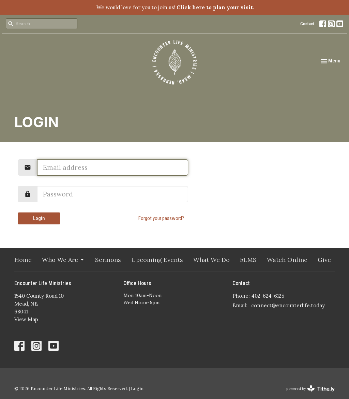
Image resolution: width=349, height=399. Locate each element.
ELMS (248, 260)
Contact (307, 23)
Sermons (108, 260)
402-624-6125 (268, 296)
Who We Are (63, 260)
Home (23, 260)
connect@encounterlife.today (288, 305)
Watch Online (287, 260)
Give (324, 260)
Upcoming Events (157, 260)
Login (39, 218)
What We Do (211, 260)
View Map (26, 319)
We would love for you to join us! (175, 7)
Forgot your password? (161, 218)
